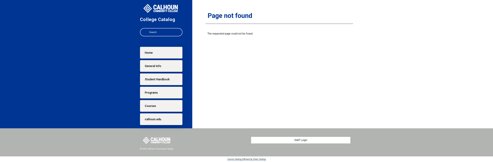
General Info (153, 66)
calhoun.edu (153, 119)
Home (149, 52)
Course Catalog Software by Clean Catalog (246, 159)
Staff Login (300, 140)
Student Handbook (157, 79)
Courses (150, 106)
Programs (151, 92)
